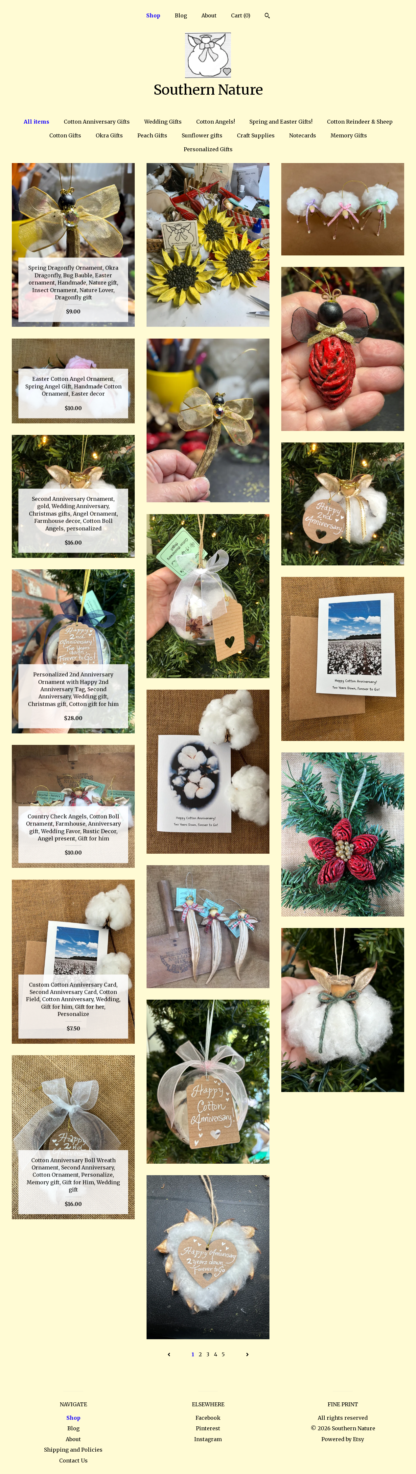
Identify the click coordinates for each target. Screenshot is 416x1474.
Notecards (302, 135)
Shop (153, 15)
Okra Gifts (109, 135)
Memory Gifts (349, 135)
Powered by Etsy (342, 1439)
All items (36, 121)
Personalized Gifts (208, 149)
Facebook (208, 1418)
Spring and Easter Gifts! (280, 121)
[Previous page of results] (169, 1354)
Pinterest (208, 1428)
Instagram (208, 1439)
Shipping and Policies (73, 1449)
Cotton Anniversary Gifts (97, 121)
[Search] (267, 16)
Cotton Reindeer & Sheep (360, 121)
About (209, 15)
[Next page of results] (247, 1354)
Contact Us (73, 1460)
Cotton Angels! (215, 121)
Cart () (240, 15)
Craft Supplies (256, 135)
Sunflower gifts (202, 135)
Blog (181, 15)
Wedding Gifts (163, 121)
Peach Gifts (152, 135)
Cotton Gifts (65, 135)
